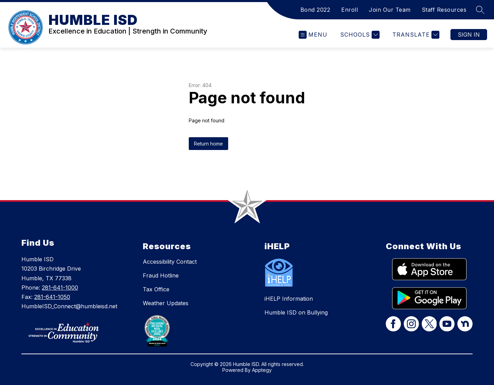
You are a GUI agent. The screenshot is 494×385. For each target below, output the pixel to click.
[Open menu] (313, 34)
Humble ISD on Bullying (296, 312)
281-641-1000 (60, 287)
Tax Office (156, 289)
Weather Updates (165, 303)
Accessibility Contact (170, 261)
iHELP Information (288, 298)
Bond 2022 (315, 9)
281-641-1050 (52, 296)
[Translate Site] (415, 34)
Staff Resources (444, 9)
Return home (208, 144)
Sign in (469, 34)
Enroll (349, 9)
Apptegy (262, 370)
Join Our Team (390, 9)
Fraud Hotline (161, 275)
